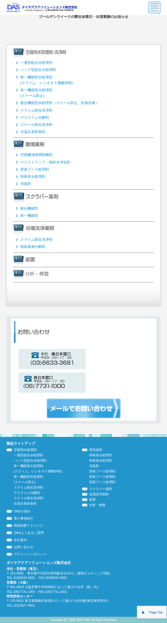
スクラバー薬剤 (100, 489)
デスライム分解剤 (34, 117)
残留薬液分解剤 (32, 247)
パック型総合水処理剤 (38, 70)
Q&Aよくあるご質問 (29, 532)
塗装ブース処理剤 (34, 169)
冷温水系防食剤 (32, 132)
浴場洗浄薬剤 (99, 494)
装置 (92, 499)
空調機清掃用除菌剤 (36, 155)
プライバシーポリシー (30, 554)
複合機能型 (29, 208)
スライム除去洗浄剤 (36, 110)
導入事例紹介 (23, 518)
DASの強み (22, 511)
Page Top (152, 611)
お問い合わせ (23, 547)
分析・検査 (97, 505)
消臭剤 (25, 184)
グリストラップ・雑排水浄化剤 (45, 162)
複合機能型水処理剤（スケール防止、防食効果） (59, 103)
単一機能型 (29, 216)
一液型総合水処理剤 (36, 63)
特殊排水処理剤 (32, 176)
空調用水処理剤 (25, 450)
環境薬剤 (95, 450)
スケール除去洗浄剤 (36, 125)
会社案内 (20, 540)
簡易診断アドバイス (28, 525)
